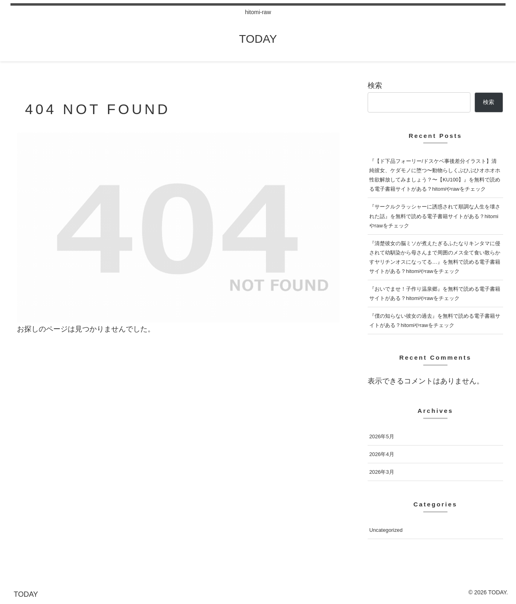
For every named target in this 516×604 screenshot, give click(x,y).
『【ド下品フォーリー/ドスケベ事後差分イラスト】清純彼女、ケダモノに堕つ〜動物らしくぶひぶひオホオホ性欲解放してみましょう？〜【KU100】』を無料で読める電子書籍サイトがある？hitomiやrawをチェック (434, 175)
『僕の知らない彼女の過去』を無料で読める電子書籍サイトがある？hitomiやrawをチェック (434, 320)
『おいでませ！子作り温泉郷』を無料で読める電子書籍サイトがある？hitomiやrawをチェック (434, 293)
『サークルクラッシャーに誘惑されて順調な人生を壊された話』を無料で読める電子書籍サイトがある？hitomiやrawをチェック (434, 216)
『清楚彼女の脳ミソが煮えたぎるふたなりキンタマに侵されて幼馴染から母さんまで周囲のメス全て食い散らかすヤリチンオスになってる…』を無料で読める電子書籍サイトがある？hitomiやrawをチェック (434, 257)
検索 (375, 85)
